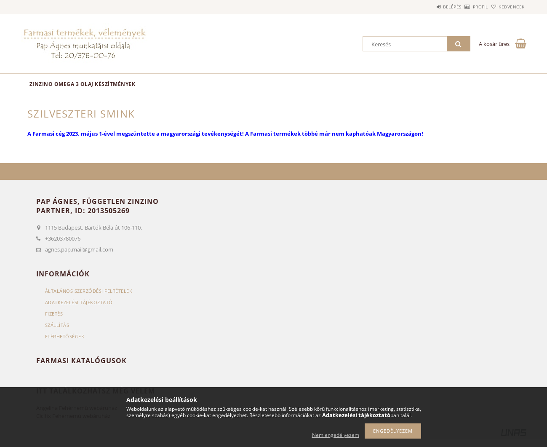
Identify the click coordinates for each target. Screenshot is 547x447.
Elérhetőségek (65, 336)
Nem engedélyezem (335, 435)
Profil (466, 7)
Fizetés (54, 313)
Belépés (429, 7)
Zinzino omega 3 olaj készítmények (82, 84)
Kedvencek (507, 7)
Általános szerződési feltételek (89, 291)
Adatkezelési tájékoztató (79, 302)
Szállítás (57, 325)
